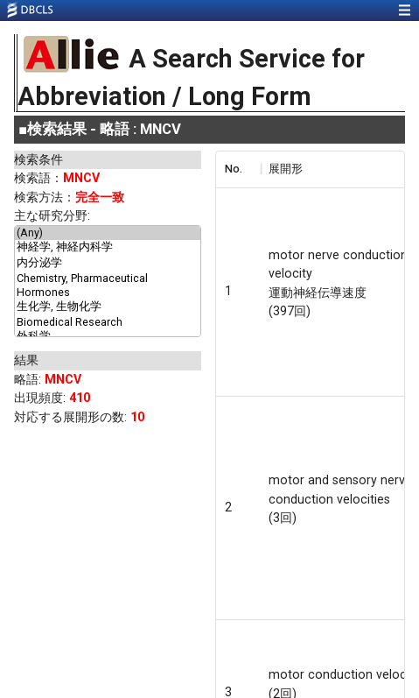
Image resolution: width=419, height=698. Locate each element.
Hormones (107, 293)
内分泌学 (107, 263)
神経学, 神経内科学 (107, 248)
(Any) (107, 233)
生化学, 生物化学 (107, 307)
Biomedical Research (107, 322)
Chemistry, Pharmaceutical (107, 278)
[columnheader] (238, 169)
